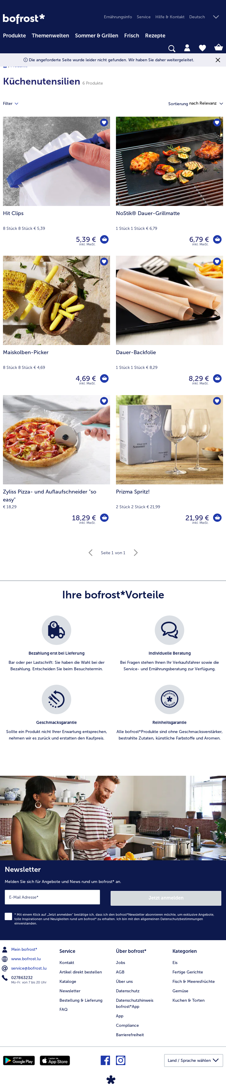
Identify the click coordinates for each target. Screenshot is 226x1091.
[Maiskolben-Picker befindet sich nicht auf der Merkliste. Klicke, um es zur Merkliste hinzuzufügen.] (104, 262)
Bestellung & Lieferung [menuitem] (80, 998)
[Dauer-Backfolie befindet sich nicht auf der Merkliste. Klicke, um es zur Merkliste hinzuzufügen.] (217, 262)
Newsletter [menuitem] (69, 989)
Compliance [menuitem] (127, 1023)
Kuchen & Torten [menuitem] (188, 998)
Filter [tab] (14, 103)
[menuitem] (14, 34)
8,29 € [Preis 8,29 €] (198, 378)
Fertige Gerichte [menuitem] (187, 970)
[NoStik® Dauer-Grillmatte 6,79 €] (169, 186)
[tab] (187, 47)
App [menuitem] (119, 1014)
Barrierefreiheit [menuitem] (130, 1033)
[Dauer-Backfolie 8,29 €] (169, 325)
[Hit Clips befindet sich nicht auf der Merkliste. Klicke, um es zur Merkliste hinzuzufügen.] (104, 123)
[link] (24, 19)
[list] (113, 684)
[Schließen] (218, 60)
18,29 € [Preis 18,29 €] (84, 518)
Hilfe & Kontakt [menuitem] (170, 16)
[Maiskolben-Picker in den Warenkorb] (104, 378)
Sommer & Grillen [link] (96, 35)
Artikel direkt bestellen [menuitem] (80, 970)
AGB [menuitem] (120, 970)
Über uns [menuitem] (124, 979)
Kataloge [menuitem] (67, 979)
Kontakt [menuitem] (66, 960)
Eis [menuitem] (174, 960)
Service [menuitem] (144, 16)
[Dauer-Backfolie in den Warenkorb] (217, 378)
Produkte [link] (14, 35)
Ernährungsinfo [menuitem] (118, 16)
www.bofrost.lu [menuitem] (22, 958)
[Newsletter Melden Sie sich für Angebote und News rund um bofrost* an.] (113, 899)
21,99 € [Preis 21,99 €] (197, 518)
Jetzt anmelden (166, 897)
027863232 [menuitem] (18, 977)
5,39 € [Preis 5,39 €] (86, 239)
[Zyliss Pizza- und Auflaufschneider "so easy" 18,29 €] (56, 464)
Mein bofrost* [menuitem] (20, 948)
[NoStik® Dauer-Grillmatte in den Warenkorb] (217, 239)
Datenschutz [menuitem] (127, 989)
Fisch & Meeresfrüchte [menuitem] (193, 979)
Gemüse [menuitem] (180, 989)
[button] (206, 17)
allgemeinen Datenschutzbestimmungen (172, 918)
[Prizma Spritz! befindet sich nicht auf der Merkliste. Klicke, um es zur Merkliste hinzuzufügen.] (217, 401)
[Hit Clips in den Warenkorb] (104, 239)
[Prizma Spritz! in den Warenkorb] (217, 518)
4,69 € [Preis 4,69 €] (85, 378)
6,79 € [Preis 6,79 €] (199, 239)
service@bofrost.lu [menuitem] (24, 967)
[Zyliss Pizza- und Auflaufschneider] (104, 518)
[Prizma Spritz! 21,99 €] (169, 464)
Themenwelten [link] (50, 35)
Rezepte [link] (155, 35)
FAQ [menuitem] (63, 1008)
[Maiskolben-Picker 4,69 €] (56, 325)
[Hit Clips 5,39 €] (56, 186)
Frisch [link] (131, 35)
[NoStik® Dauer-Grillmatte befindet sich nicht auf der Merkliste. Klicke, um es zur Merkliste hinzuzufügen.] (217, 123)
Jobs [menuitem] (120, 960)
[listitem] (56, 647)
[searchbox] (6, 48)
